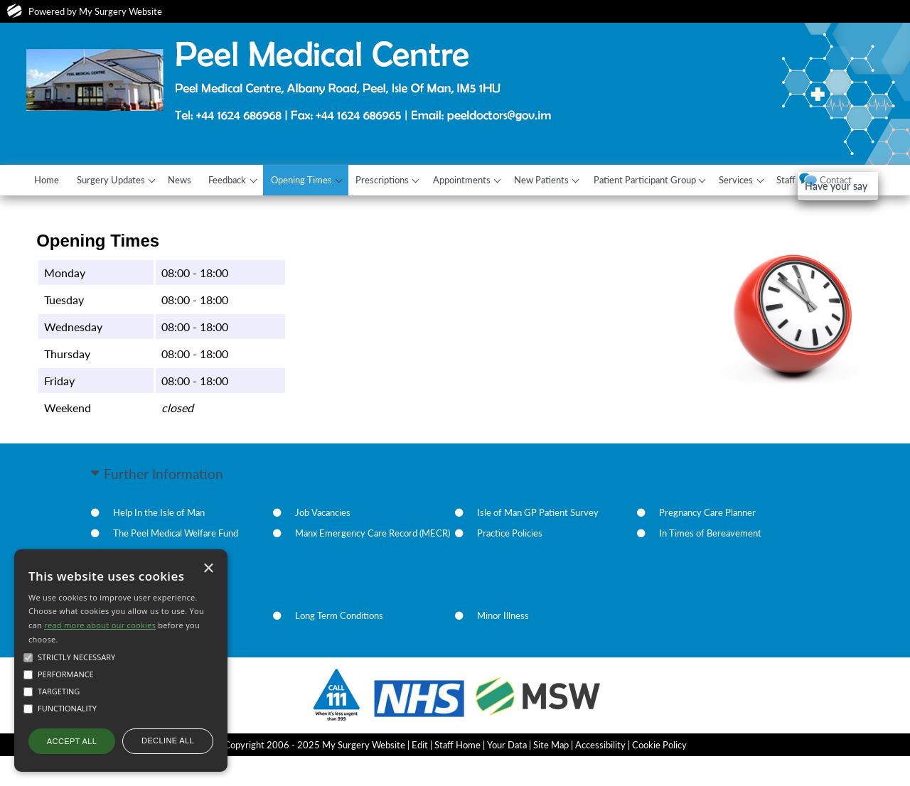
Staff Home (457, 774)
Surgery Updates (118, 179)
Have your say (81, 237)
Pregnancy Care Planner (707, 543)
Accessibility (600, 774)
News (192, 179)
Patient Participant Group (683, 179)
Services (780, 179)
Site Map (551, 774)
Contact (54, 210)
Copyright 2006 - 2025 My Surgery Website (314, 774)
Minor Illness (503, 646)
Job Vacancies (322, 543)
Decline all (167, 740)
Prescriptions (407, 179)
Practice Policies (509, 563)
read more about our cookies (100, 625)
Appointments (491, 179)
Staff (835, 179)
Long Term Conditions (339, 646)
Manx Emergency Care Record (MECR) (372, 563)
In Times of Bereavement (710, 563)
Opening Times (322, 179)
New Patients (576, 179)
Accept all (72, 741)
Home (50, 179)
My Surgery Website (120, 11)
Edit (420, 774)
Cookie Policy (659, 774)
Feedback (244, 179)
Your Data (507, 774)
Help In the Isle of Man (159, 543)
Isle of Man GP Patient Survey (538, 543)
